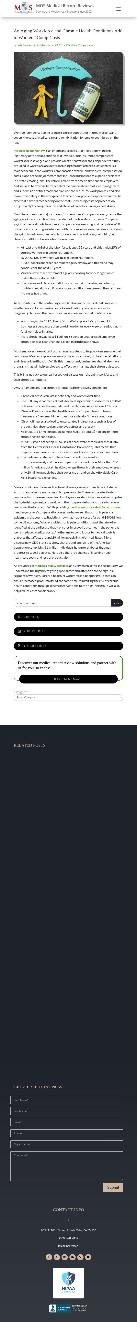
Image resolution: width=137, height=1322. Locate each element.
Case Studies (34, 631)
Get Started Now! (68, 679)
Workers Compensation (80, 45)
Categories (21, 692)
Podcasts (30, 616)
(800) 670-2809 (68, 1238)
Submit (113, 1187)
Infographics (34, 645)
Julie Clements (25, 45)
